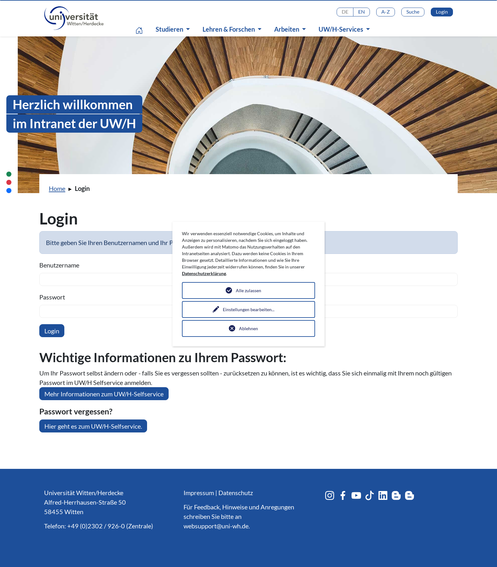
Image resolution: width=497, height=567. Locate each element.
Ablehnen (248, 328)
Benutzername (59, 265)
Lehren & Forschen (229, 29)
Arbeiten (287, 29)
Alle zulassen (248, 290)
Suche (412, 12)
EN (361, 12)
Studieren (170, 29)
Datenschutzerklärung (204, 273)
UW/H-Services (342, 29)
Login (442, 12)
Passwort (52, 297)
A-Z (385, 12)
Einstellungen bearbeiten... (248, 309)
